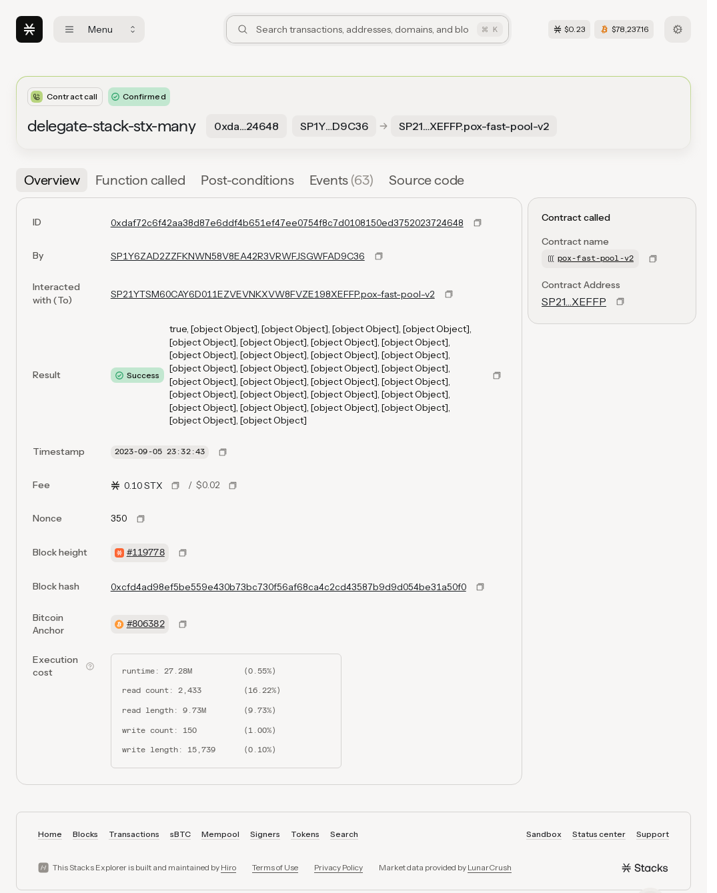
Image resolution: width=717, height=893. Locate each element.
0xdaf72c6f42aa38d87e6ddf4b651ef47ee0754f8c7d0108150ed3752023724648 (287, 223)
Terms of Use (275, 867)
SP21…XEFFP (574, 301)
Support (652, 834)
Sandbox (544, 834)
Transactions (134, 834)
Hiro (228, 867)
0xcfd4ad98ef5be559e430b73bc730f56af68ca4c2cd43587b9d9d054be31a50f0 (288, 587)
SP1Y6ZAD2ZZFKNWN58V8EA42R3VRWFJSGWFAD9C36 (238, 256)
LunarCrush (490, 867)
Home (50, 834)
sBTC (180, 834)
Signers (265, 834)
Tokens (305, 834)
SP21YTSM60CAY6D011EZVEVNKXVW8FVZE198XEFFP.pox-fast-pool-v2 (273, 294)
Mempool (220, 834)
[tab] (51, 180)
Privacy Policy (338, 867)
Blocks (85, 834)
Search (344, 834)
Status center (599, 834)
